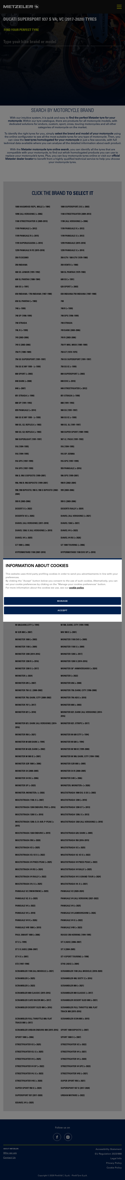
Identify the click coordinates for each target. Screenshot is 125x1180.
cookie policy (76, 587)
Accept (62, 610)
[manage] (62, 601)
